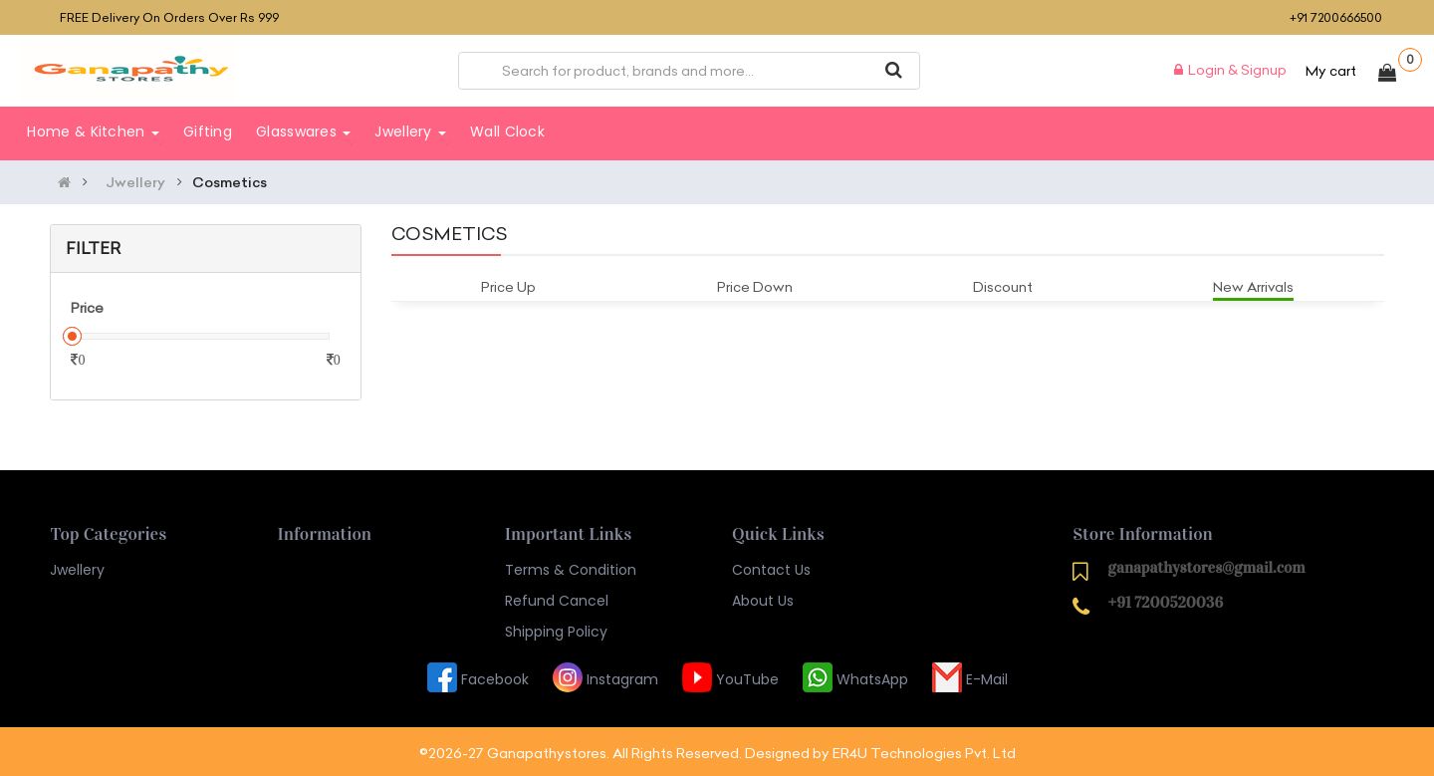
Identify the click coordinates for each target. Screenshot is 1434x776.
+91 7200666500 (1336, 17)
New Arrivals (1253, 284)
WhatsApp (855, 675)
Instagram (605, 675)
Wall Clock (507, 131)
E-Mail (970, 675)
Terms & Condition (570, 567)
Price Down (755, 284)
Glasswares (303, 131)
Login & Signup (1230, 70)
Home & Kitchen (93, 131)
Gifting (207, 131)
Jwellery (410, 131)
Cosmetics (229, 179)
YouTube (730, 675)
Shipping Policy (556, 629)
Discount (1003, 284)
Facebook (478, 675)
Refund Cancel (556, 598)
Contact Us (771, 567)
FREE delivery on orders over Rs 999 (169, 17)
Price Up (508, 284)
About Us (763, 598)
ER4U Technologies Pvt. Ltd (924, 750)
